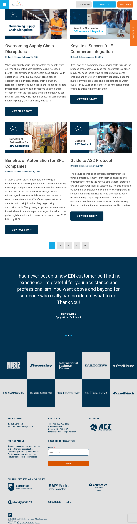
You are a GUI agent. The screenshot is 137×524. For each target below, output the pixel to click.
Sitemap (37, 523)
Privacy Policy (12, 523)
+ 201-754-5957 (61, 429)
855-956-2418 (63, 424)
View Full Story (22, 111)
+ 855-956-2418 (55, 426)
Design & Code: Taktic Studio (25, 523)
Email (50, 448)
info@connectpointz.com (65, 432)
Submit (68, 463)
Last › (85, 245)
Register (104, 4)
